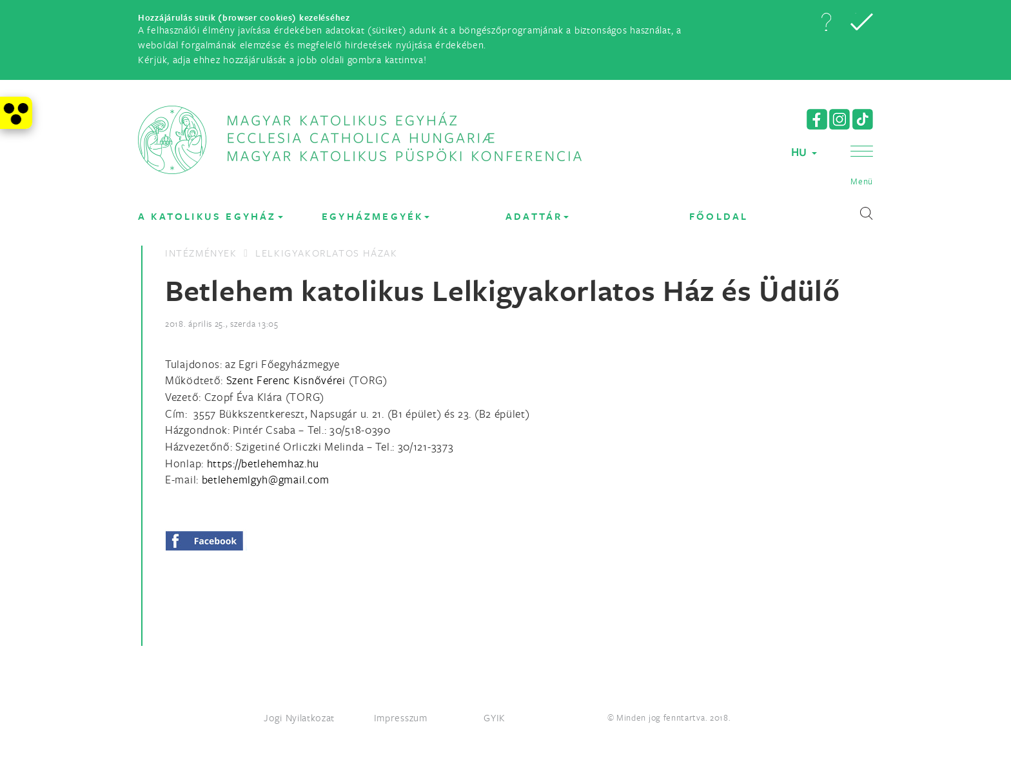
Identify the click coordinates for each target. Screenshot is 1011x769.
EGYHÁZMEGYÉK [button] (375, 216)
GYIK (494, 717)
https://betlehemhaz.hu (263, 463)
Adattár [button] (537, 216)
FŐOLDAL (718, 216)
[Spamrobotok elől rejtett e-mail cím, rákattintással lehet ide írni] (265, 479)
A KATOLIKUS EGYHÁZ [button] (210, 216)
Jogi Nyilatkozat (299, 717)
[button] (826, 22)
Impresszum (400, 717)
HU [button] (804, 151)
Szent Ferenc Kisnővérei (286, 380)
